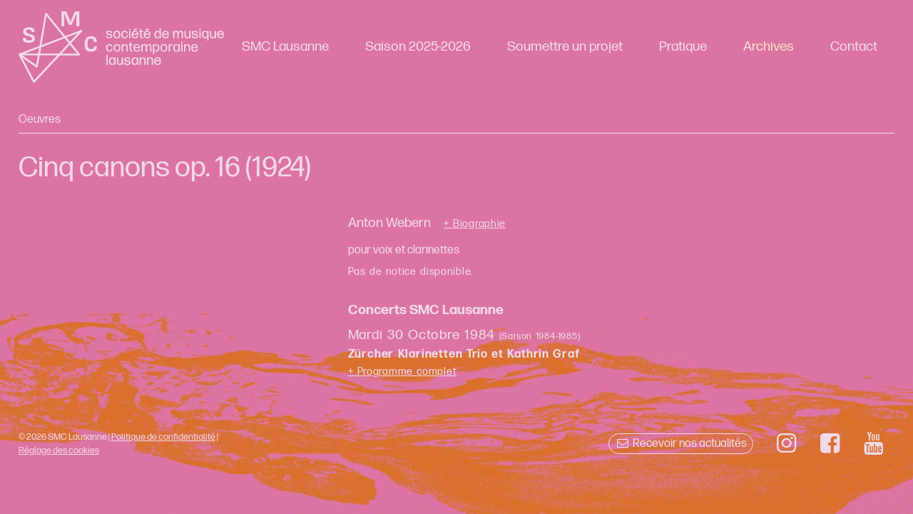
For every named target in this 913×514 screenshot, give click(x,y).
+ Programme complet (402, 372)
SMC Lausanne (285, 47)
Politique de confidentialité (163, 437)
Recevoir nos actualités (681, 443)
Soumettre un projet (565, 47)
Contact (853, 47)
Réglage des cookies (59, 450)
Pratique (683, 47)
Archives (768, 47)
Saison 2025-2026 (418, 47)
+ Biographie (475, 224)
